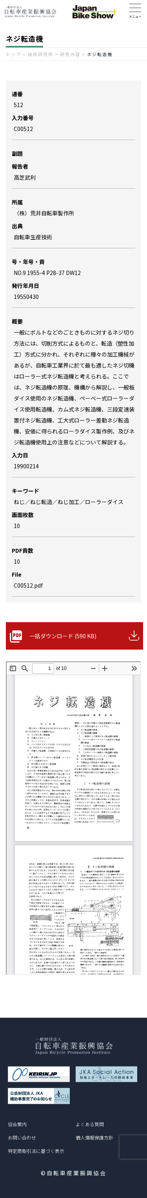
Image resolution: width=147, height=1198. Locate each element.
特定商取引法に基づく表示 (36, 1150)
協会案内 (17, 1124)
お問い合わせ (22, 1137)
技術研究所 (40, 54)
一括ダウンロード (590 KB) (62, 636)
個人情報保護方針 (94, 1137)
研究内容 (70, 54)
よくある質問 (90, 1124)
